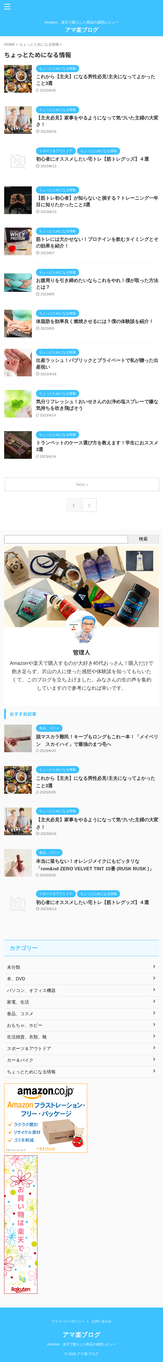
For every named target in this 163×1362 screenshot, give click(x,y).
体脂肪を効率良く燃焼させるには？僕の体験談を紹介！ (95, 321)
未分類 (13, 967)
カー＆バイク (20, 1060)
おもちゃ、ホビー (24, 1025)
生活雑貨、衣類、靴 (27, 1037)
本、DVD (16, 978)
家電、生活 (18, 1002)
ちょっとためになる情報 (31, 1071)
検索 (143, 539)
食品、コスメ (20, 1013)
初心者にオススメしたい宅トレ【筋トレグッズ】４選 (92, 159)
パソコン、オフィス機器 (31, 990)
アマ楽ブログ (81, 30)
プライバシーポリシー (68, 1321)
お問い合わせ (102, 1321)
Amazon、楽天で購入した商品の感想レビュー (81, 1344)
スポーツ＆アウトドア (29, 1048)
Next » (82, 484)
